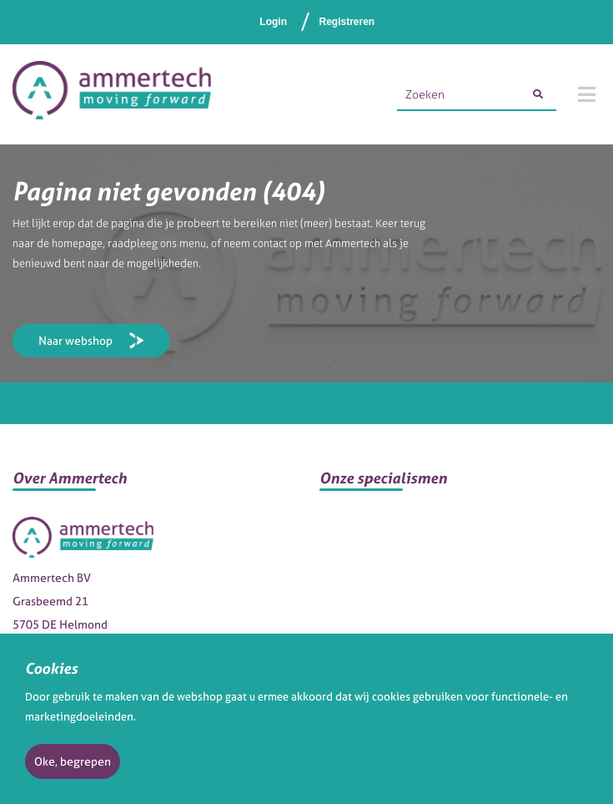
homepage (77, 243)
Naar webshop (75, 340)
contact (270, 243)
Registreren (346, 22)
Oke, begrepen (72, 761)
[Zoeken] (538, 94)
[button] (153, 485)
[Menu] (586, 94)
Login (273, 22)
